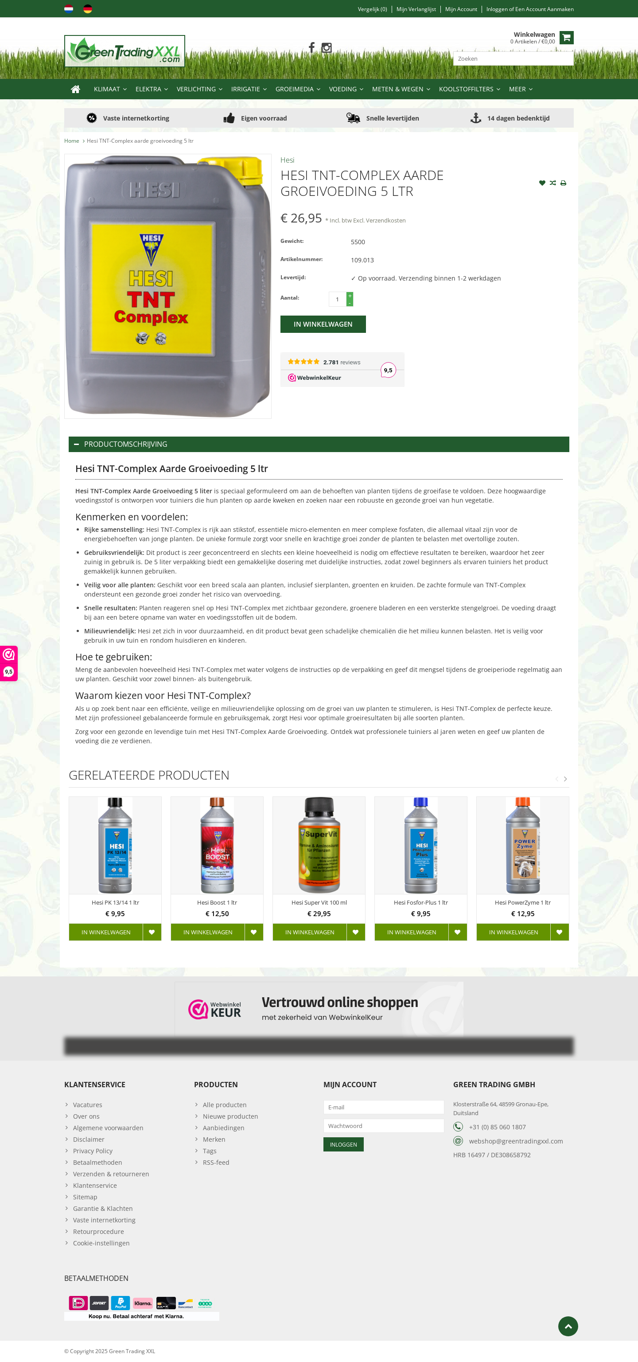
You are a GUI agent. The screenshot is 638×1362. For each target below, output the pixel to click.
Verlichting (196, 89)
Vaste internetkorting (104, 1220)
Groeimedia (295, 89)
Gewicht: (291, 241)
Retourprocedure (98, 1231)
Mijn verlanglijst (416, 9)
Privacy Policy (93, 1151)
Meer (517, 89)
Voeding (343, 89)
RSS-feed (216, 1162)
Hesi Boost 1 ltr (217, 902)
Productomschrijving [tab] (120, 444)
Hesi (287, 160)
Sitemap (85, 1197)
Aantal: (289, 297)
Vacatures (87, 1105)
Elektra (148, 89)
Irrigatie (245, 89)
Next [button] (565, 778)
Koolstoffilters (466, 89)
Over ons (86, 1116)
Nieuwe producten (230, 1116)
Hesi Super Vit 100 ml (319, 902)
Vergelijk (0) (372, 9)
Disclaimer (89, 1139)
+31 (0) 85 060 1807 (497, 1127)
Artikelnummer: (301, 259)
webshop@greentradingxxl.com (516, 1141)
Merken (214, 1139)
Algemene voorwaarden (108, 1128)
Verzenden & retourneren (111, 1174)
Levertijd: (293, 277)
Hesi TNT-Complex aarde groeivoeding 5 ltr (140, 140)
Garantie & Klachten (103, 1208)
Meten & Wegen (398, 89)
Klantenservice (95, 1185)
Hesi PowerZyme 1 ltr (523, 902)
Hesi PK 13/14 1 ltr (115, 902)
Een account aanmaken (544, 9)
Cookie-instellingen (101, 1243)
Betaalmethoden (97, 1162)
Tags (210, 1151)
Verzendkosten (386, 220)
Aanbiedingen (224, 1128)
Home (71, 140)
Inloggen (497, 9)
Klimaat (107, 89)
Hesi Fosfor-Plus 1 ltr (421, 902)
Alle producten (225, 1105)
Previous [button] (556, 778)
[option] (115, 873)
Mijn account (461, 9)
